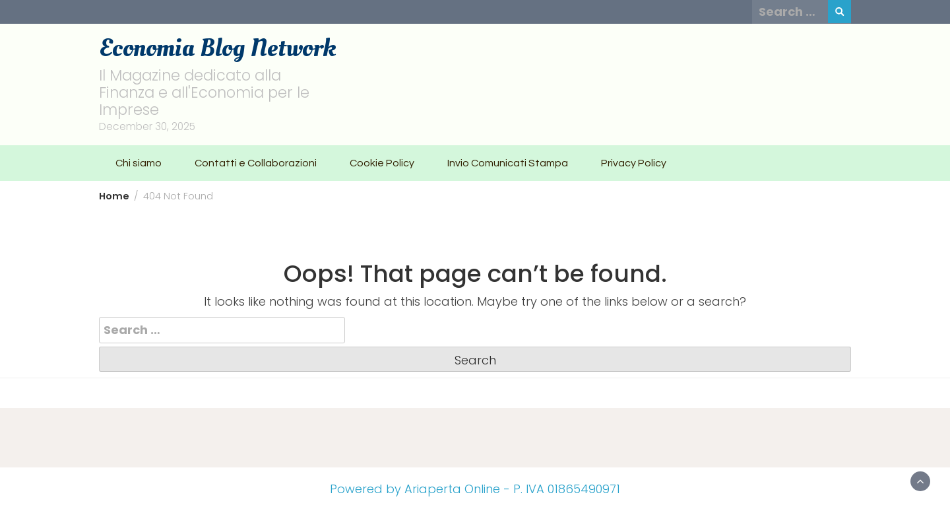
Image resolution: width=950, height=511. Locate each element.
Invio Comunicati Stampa (507, 163)
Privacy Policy (633, 163)
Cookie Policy (382, 163)
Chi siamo (138, 163)
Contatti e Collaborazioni (256, 163)
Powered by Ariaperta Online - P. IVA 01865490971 (475, 489)
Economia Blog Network (217, 48)
